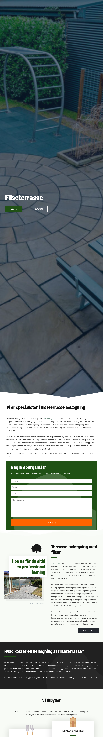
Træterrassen (56, 563)
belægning (48, 418)
